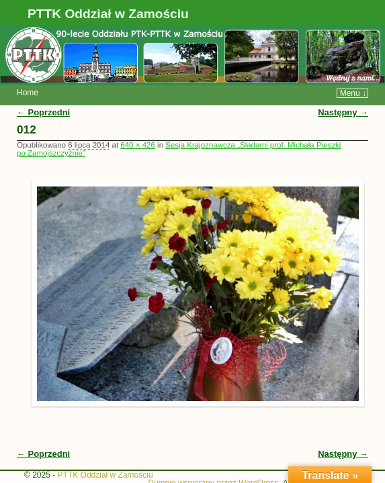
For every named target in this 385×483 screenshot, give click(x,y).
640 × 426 (137, 125)
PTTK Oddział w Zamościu (108, 14)
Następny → (343, 92)
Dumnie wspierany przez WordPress (213, 463)
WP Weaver (339, 463)
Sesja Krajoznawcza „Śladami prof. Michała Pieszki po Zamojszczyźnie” (179, 129)
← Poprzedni (43, 92)
